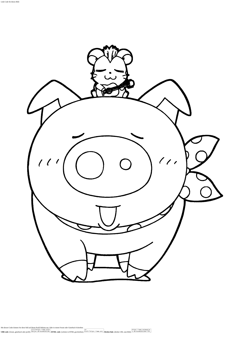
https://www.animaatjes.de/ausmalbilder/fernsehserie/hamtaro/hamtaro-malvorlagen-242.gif (147, 331)
